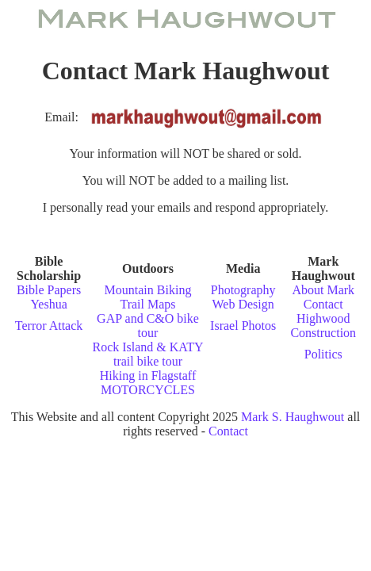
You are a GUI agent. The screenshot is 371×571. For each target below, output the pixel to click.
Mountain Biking (148, 290)
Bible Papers (49, 290)
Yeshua (48, 304)
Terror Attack (49, 325)
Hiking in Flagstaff (148, 375)
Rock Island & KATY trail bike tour (147, 354)
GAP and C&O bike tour (148, 325)
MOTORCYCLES (148, 390)
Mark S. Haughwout (292, 416)
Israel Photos (243, 325)
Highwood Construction (323, 325)
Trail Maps (147, 304)
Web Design (243, 304)
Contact (323, 304)
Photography (243, 290)
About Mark (323, 290)
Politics (323, 354)
